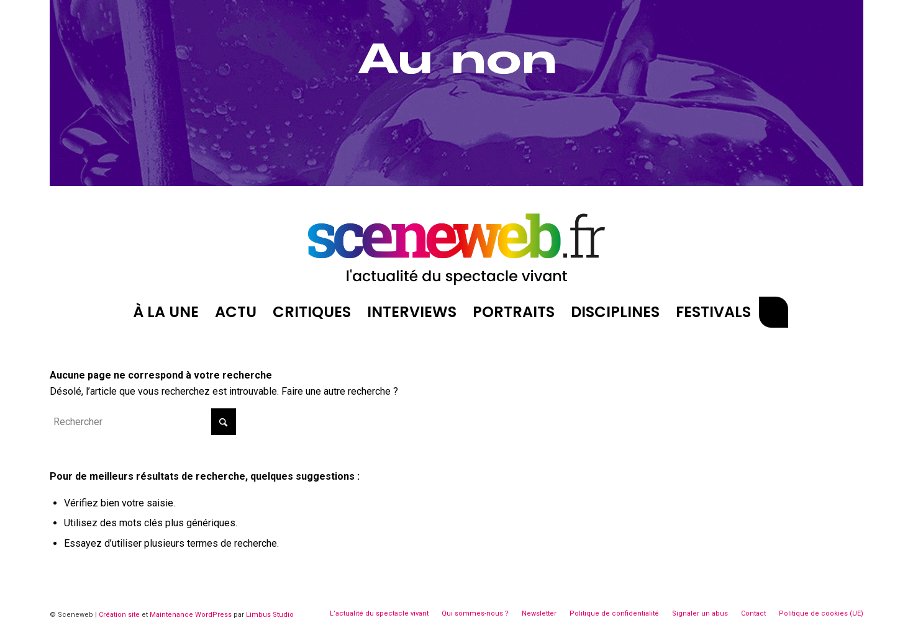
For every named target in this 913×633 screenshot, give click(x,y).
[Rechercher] (773, 312)
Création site (119, 615)
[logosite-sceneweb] (456, 244)
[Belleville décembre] (456, 183)
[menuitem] (166, 312)
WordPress (213, 615)
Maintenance (171, 615)
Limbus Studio (270, 615)
